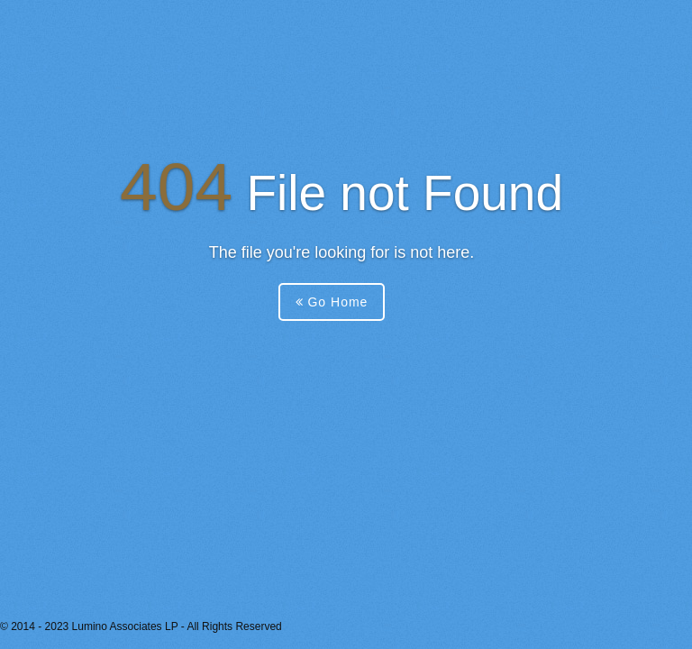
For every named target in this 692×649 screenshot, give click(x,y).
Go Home (332, 302)
